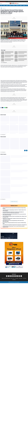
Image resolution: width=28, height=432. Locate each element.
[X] (2, 107)
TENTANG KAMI (20, 278)
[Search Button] (27, 3)
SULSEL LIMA (12, 282)
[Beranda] (1, 8)
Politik (4, 5)
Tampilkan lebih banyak (14, 201)
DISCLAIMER (16, 278)
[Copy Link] (6, 107)
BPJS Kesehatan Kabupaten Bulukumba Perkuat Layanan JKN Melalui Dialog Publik (14, 223)
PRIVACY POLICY (12, 278)
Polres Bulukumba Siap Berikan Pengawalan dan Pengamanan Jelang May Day (15, 224)
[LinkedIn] (19, 276)
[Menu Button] (1, 3)
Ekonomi (10, 5)
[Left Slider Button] (25, 150)
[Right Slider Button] (27, 5)
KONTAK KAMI (24, 278)
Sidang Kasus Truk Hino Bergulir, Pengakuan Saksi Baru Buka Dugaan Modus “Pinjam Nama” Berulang (14, 219)
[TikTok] (17, 276)
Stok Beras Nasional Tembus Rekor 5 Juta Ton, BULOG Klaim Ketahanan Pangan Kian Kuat (13, 226)
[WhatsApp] (5, 107)
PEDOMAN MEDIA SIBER (7, 278)
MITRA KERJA (14, 279)
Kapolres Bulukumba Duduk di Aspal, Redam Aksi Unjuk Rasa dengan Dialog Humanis (14, 208)
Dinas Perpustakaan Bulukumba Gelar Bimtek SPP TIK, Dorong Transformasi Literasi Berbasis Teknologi (14, 214)
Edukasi (21, 5)
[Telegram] (4, 107)
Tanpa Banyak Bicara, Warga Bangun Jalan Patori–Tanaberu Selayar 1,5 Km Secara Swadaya (14, 210)
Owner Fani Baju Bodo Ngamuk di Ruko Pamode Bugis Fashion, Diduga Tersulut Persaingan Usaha (15, 217)
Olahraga (17, 5)
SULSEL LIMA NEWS (17, 282)
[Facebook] (1, 107)
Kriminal (14, 5)
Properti (24, 5)
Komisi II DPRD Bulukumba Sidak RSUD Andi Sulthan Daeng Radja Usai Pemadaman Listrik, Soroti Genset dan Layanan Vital (13, 212)
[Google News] (15, 276)
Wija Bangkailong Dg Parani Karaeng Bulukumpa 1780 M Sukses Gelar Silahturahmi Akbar (13, 221)
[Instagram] (11, 276)
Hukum (7, 5)
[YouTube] (13, 276)
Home (1, 5)
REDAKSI (3, 278)
